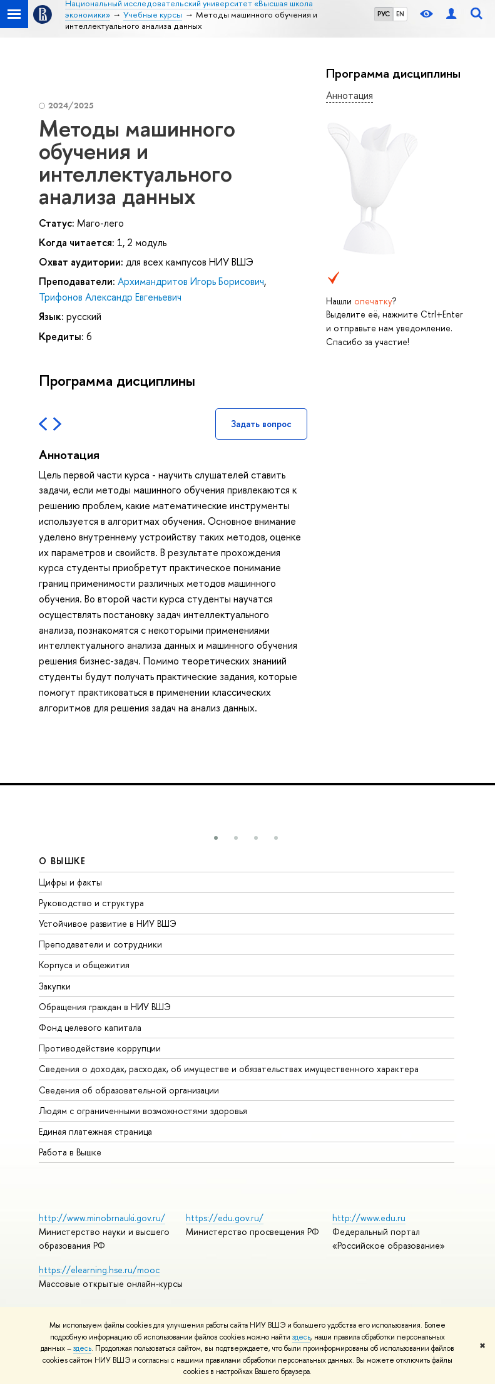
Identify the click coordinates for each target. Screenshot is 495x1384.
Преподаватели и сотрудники (100, 944)
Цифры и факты (70, 882)
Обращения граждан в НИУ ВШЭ (105, 1007)
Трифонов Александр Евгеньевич (110, 297)
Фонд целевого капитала (90, 1027)
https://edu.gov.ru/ (224, 1218)
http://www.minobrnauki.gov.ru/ (102, 1218)
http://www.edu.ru (369, 1218)
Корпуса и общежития (84, 965)
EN (400, 13)
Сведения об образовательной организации (129, 1090)
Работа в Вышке (70, 1152)
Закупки (55, 986)
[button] (216, 838)
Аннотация (349, 95)
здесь (301, 1337)
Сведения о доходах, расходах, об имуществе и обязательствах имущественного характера (229, 1069)
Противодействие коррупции (100, 1048)
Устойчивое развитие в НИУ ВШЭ (107, 923)
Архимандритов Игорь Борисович (191, 281)
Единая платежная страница (95, 1131)
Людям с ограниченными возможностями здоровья (143, 1111)
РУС (383, 13)
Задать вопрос (261, 424)
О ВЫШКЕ (62, 861)
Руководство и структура (91, 903)
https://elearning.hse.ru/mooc (99, 1270)
